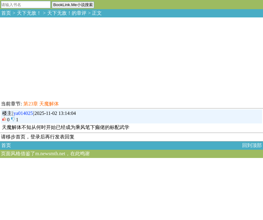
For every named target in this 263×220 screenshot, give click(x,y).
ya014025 (23, 113)
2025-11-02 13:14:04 (55, 113)
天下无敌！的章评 (66, 13)
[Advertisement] (46, 58)
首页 (6, 13)
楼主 (7, 113)
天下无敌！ (29, 13)
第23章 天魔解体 (41, 103)
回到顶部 (252, 145)
